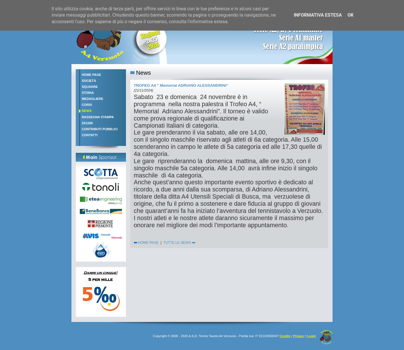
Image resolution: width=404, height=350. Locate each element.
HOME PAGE (146, 243)
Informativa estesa (318, 15)
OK (350, 15)
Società (89, 80)
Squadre (90, 86)
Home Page (91, 74)
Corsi (87, 104)
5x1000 (87, 123)
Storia (88, 92)
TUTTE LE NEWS (179, 243)
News (87, 110)
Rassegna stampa (98, 117)
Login (311, 336)
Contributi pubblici (100, 129)
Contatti (90, 135)
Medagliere (92, 98)
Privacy (299, 336)
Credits (285, 336)
